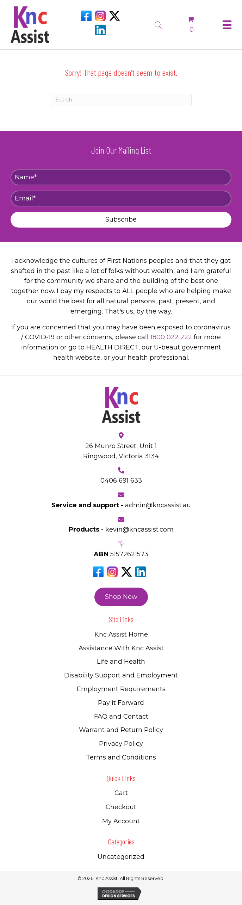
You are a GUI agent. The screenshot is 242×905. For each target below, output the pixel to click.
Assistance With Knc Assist (121, 648)
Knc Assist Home (121, 634)
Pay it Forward (121, 703)
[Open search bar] (158, 24)
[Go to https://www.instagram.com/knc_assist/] (100, 16)
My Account (121, 821)
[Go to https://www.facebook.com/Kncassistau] (86, 16)
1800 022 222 (171, 337)
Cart (121, 793)
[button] (121, 220)
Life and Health (121, 661)
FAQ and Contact (121, 716)
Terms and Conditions (121, 757)
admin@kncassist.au (158, 505)
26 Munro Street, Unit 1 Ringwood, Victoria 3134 (121, 451)
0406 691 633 (121, 480)
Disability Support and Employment (121, 675)
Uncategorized (121, 857)
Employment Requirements (121, 689)
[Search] (121, 100)
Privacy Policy (121, 744)
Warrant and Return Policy (121, 730)
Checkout (121, 807)
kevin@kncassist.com (139, 529)
